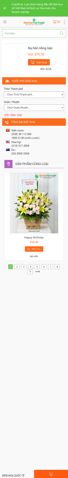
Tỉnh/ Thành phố (13, 88)
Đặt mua (39, 62)
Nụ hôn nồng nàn (40, 48)
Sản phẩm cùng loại (31, 164)
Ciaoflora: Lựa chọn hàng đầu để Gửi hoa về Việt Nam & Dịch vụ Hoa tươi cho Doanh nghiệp (37, 8)
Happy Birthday (34, 237)
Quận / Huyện (12, 102)
